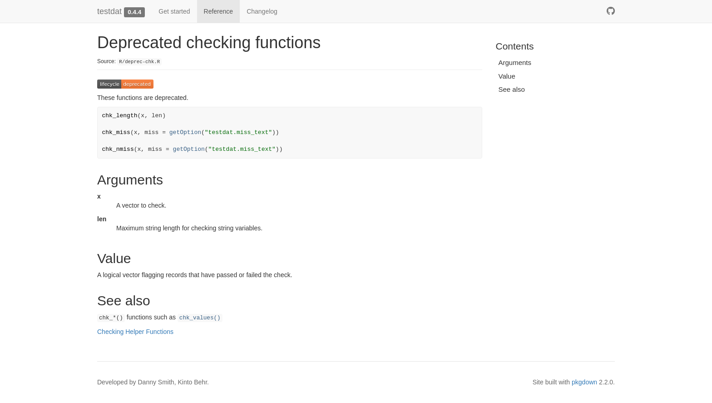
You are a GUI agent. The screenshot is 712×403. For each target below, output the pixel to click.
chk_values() (200, 318)
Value (507, 76)
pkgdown (584, 382)
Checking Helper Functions (135, 331)
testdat (109, 11)
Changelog (262, 11)
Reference (218, 11)
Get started (174, 11)
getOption (185, 132)
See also (512, 89)
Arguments (515, 62)
